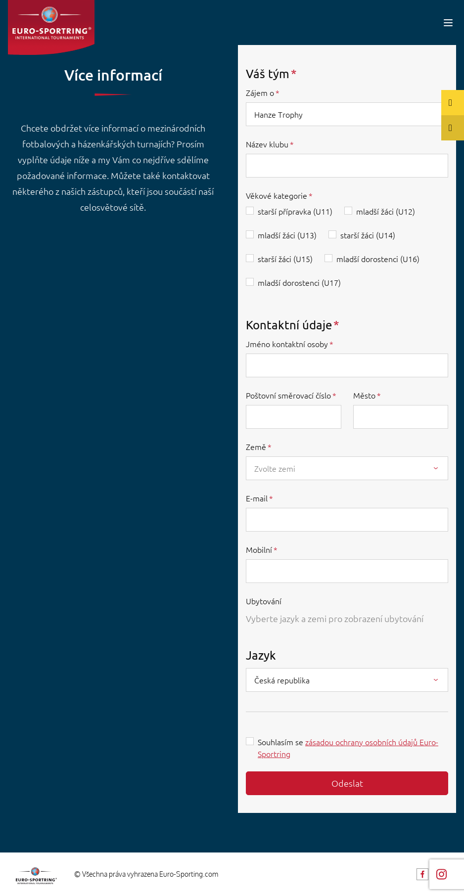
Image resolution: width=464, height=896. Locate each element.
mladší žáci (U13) (287, 234)
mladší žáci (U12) (385, 211)
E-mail (257, 498)
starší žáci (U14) (367, 234)
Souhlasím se (348, 747)
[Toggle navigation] (448, 22)
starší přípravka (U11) (295, 211)
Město (364, 395)
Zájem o (260, 92)
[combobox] (347, 468)
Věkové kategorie (276, 195)
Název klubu (267, 143)
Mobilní (259, 549)
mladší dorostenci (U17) (299, 282)
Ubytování (263, 600)
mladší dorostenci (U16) (377, 258)
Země (256, 446)
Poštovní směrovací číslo (288, 395)
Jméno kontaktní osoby (287, 343)
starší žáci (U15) (285, 258)
